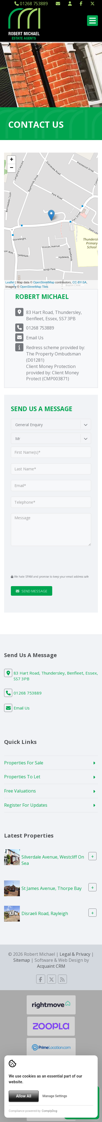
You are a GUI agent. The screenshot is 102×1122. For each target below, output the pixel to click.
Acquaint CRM (51, 966)
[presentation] (44, 559)
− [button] (11, 168)
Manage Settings (54, 1096)
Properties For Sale (23, 763)
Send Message (31, 591)
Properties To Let (22, 777)
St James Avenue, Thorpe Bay (51, 888)
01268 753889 (31, 4)
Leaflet (9, 282)
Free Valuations (20, 791)
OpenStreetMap (43, 282)
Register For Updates (25, 805)
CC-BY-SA (79, 282)
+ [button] (11, 160)
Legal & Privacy (75, 954)
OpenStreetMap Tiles (34, 286)
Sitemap (21, 960)
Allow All (23, 1096)
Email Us (35, 338)
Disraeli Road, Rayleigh (44, 913)
